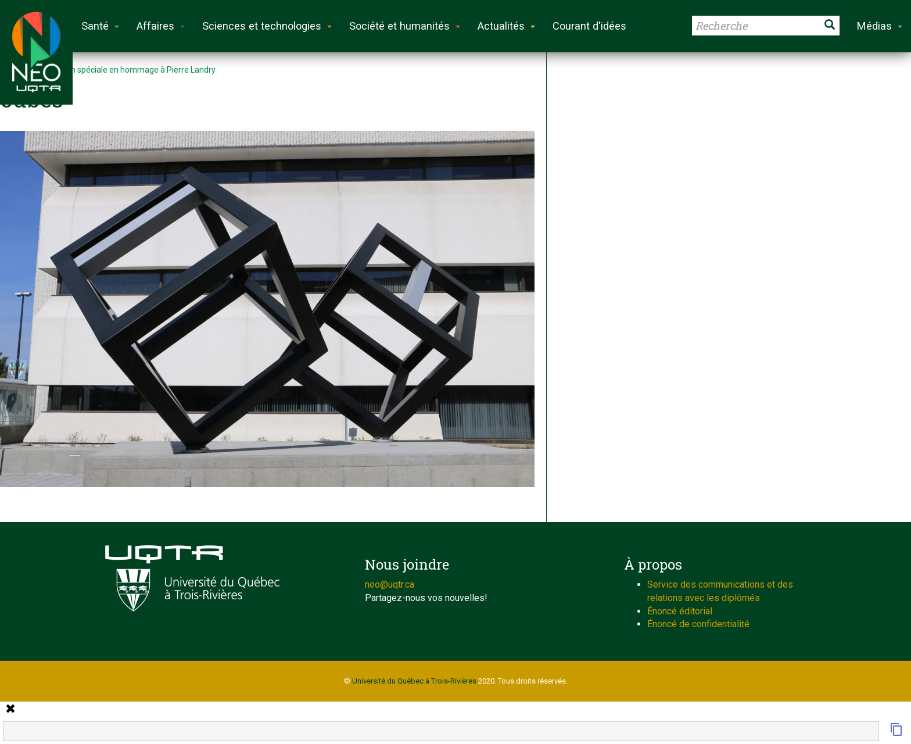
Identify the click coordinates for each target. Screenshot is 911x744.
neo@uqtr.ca (389, 584)
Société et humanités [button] (404, 26)
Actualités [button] (506, 26)
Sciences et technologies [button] (267, 26)
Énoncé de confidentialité (698, 623)
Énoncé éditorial (679, 611)
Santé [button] (100, 26)
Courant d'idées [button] (589, 26)
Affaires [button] (161, 26)
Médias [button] (879, 26)
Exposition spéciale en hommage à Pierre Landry (127, 69)
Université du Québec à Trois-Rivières (414, 681)
